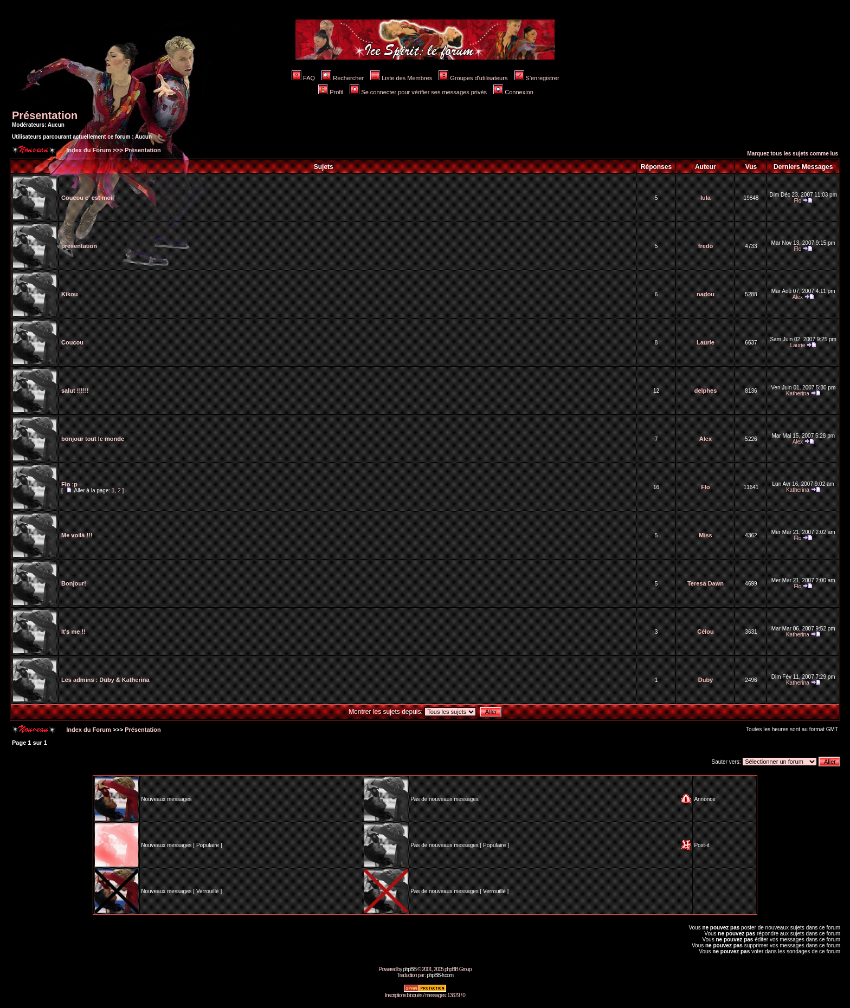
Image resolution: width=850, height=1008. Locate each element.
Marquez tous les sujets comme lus (792, 154)
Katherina (797, 393)
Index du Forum (88, 150)
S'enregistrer (536, 78)
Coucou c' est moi (86, 197)
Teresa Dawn (705, 583)
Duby (705, 680)
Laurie (705, 342)
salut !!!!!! (75, 390)
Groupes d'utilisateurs (473, 78)
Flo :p (69, 484)
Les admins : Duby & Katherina (105, 680)
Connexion (513, 92)
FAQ (303, 78)
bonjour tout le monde (92, 438)
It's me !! (73, 631)
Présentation (45, 115)
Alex (798, 297)
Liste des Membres (401, 78)
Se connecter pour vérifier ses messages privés (418, 92)
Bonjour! (73, 583)
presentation (79, 246)
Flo (797, 201)
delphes (705, 390)
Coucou (72, 342)
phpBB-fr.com (440, 975)
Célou (705, 631)
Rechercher (342, 78)
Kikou (69, 294)
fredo (705, 246)
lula (705, 197)
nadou (705, 294)
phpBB (409, 969)
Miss (705, 535)
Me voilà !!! (76, 535)
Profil (330, 92)
